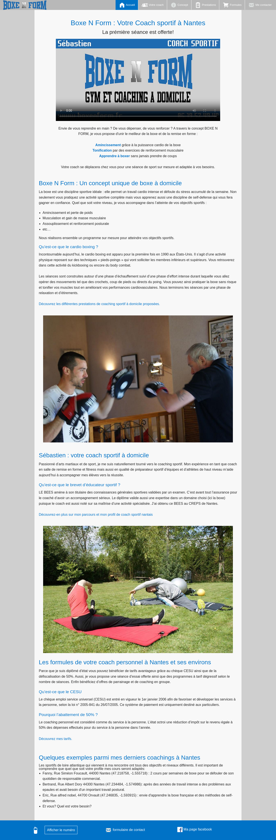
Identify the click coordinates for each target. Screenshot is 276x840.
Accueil (127, 5)
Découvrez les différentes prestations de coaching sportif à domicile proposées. (99, 304)
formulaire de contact (125, 830)
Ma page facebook (194, 829)
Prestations (205, 5)
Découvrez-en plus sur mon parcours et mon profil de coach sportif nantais (96, 514)
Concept (179, 5)
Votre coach (152, 5)
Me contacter (260, 5)
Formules (232, 5)
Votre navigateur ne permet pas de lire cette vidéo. (138, 80)
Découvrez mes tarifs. (55, 739)
